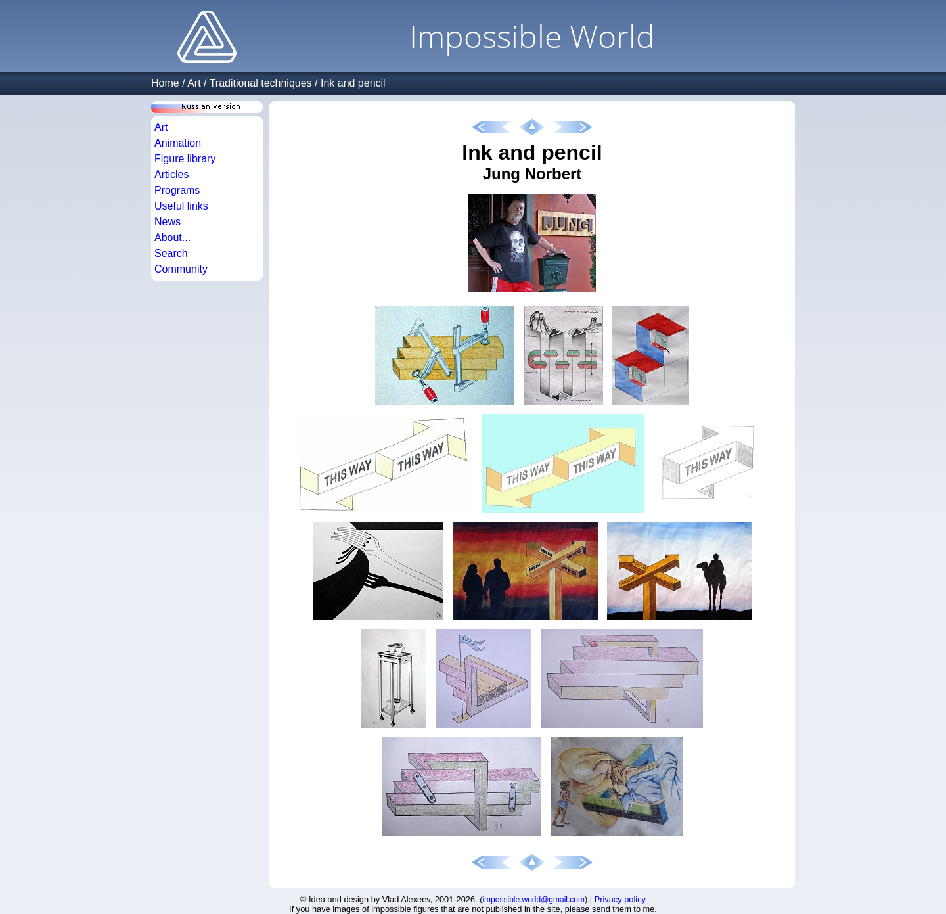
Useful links (181, 206)
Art (193, 83)
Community (181, 269)
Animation (177, 143)
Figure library (184, 158)
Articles (171, 174)
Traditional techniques (261, 83)
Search (171, 253)
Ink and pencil (353, 83)
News (167, 221)
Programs (177, 190)
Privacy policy (620, 899)
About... (172, 237)
